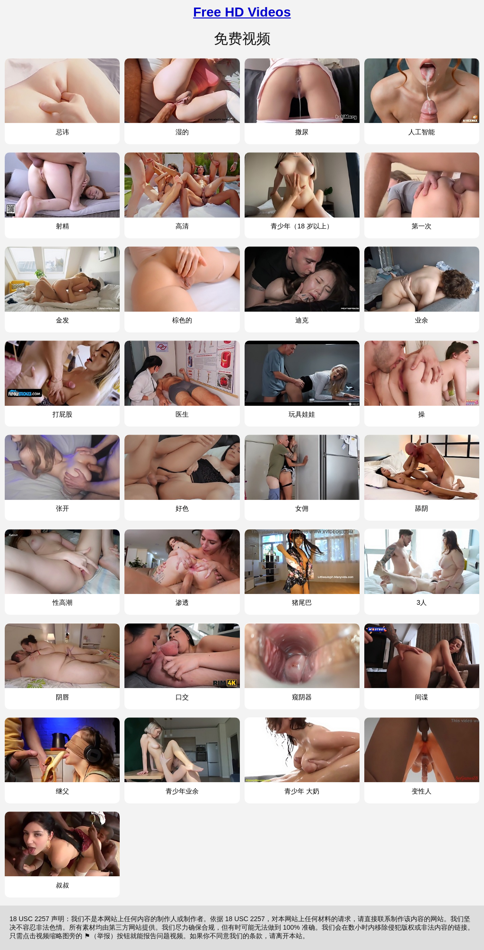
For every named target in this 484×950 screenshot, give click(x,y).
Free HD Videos (241, 12)
